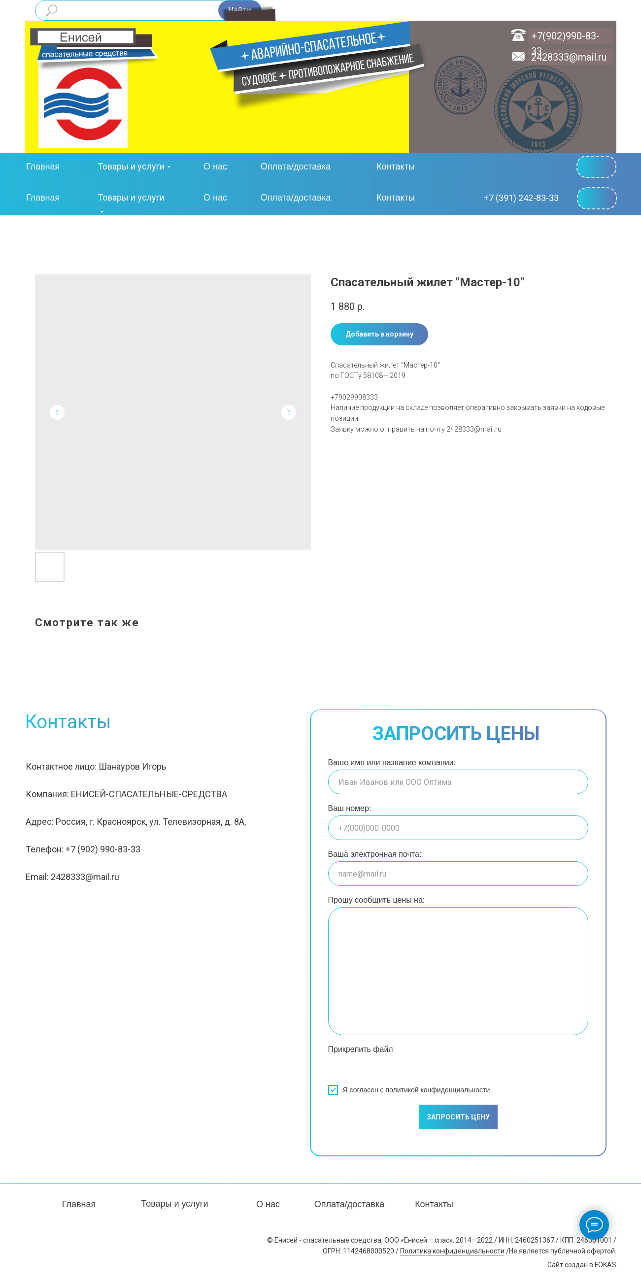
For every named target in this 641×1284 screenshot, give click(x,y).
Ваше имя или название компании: (392, 762)
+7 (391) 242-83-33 (521, 198)
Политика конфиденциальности (452, 1251)
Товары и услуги (131, 166)
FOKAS (605, 1265)
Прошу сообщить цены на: (376, 900)
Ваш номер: (349, 808)
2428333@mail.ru (569, 57)
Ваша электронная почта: (375, 854)
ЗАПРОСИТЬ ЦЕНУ (458, 1117)
